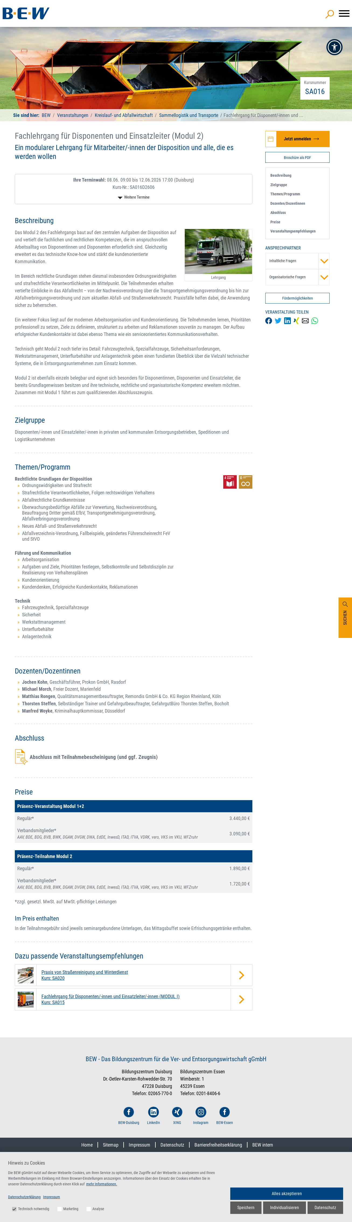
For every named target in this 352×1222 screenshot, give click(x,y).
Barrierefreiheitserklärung (218, 1145)
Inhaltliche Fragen (299, 261)
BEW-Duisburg (128, 1116)
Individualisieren (284, 1207)
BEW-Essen (224, 1116)
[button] (334, 47)
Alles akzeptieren (287, 1193)
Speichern (246, 1207)
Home (87, 1145)
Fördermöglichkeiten (297, 298)
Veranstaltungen (73, 115)
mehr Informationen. (101, 1184)
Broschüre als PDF (297, 157)
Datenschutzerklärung (24, 1197)
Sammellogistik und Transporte (188, 115)
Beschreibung (280, 175)
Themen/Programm (285, 194)
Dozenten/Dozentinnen (287, 203)
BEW (47, 115)
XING (177, 1116)
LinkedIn (153, 1116)
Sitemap (111, 1145)
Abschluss (278, 212)
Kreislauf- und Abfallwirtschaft (124, 115)
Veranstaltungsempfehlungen (293, 231)
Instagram (200, 1116)
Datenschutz (172, 1145)
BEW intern (262, 1145)
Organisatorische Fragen (299, 277)
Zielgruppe (278, 185)
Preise (275, 222)
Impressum (139, 1145)
